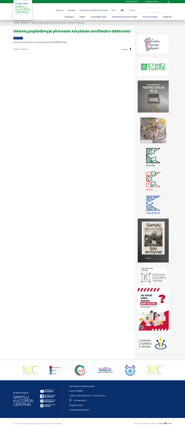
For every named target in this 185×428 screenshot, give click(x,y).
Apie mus (60, 10)
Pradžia (16, 23)
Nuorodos (72, 10)
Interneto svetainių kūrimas (145, 423)
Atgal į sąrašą (20, 49)
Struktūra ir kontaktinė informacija (94, 10)
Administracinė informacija (124, 16)
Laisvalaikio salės (98, 16)
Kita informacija (150, 16)
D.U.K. (114, 10)
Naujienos (167, 16)
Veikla (82, 16)
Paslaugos (69, 16)
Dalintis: (126, 49)
